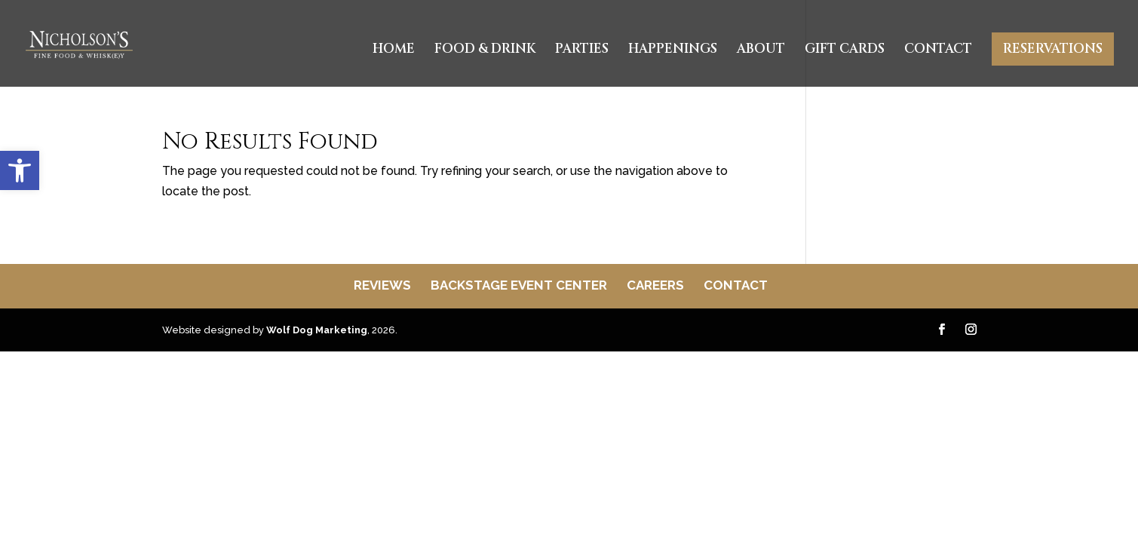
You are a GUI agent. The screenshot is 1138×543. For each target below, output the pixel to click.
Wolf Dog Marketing (316, 330)
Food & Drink (484, 50)
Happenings (672, 50)
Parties (582, 50)
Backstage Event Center (519, 285)
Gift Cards (845, 50)
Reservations (1053, 48)
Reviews (382, 285)
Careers (655, 285)
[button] (19, 170)
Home (394, 50)
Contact (938, 50)
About (761, 50)
